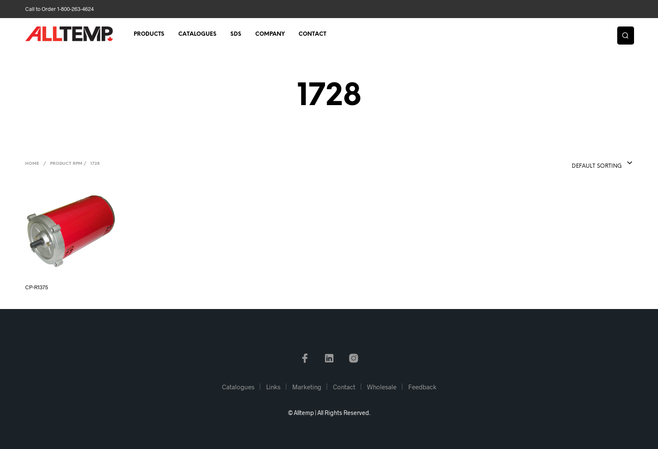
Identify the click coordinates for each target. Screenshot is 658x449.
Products (149, 34)
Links (273, 387)
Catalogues (197, 34)
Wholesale (381, 387)
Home (32, 163)
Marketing (306, 387)
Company (270, 34)
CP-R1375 (36, 287)
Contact (312, 34)
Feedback (422, 387)
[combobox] (585, 163)
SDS (235, 34)
